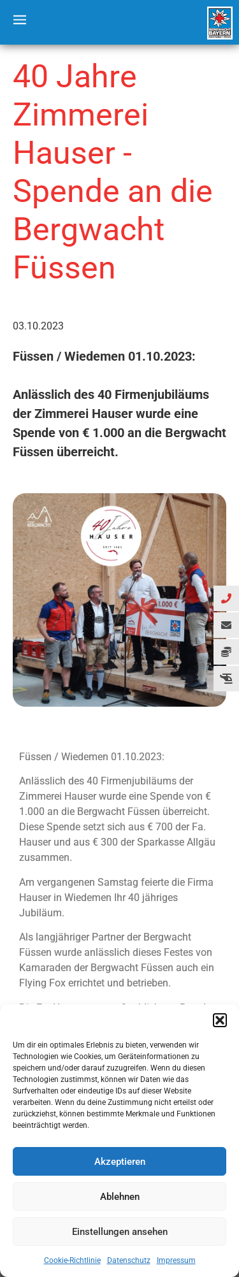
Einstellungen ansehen (120, 1231)
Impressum (176, 1260)
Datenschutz (128, 1260)
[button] (220, 1020)
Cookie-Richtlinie (72, 1260)
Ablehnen (120, 1196)
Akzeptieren (119, 1161)
